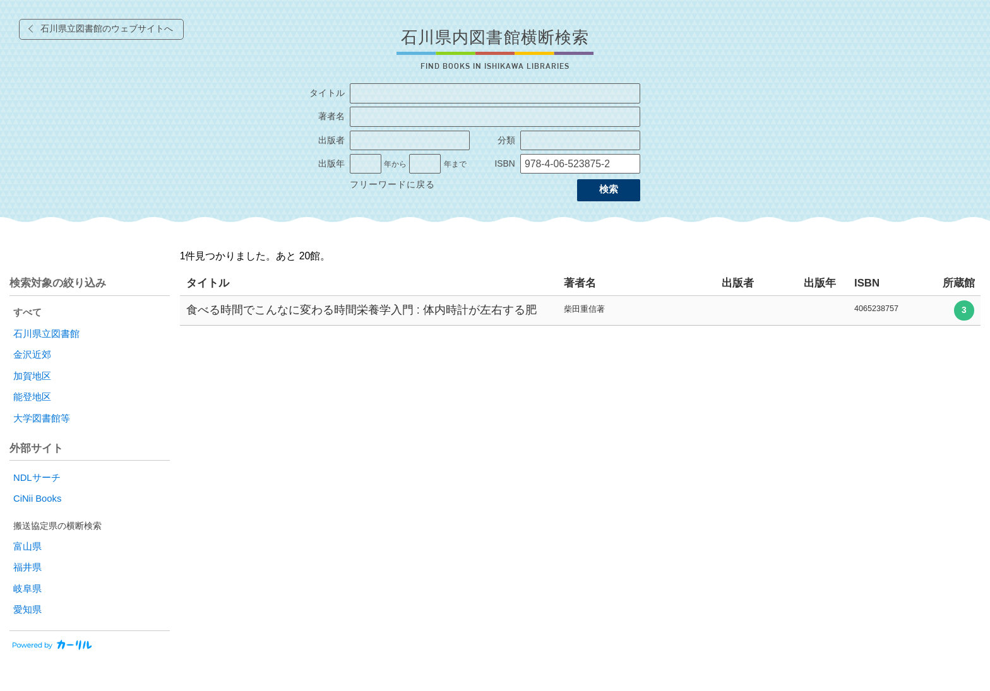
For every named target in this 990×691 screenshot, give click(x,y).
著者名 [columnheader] (580, 283)
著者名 (331, 116)
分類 (506, 140)
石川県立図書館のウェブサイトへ (106, 28)
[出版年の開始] (365, 164)
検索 (608, 189)
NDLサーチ (37, 478)
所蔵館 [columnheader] (959, 283)
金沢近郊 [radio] (32, 355)
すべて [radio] (27, 312)
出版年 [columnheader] (820, 283)
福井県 (27, 567)
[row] (580, 311)
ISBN (504, 163)
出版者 (331, 140)
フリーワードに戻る (392, 184)
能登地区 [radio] (32, 397)
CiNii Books (37, 498)
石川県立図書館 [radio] (46, 334)
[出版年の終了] (425, 164)
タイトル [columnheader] (207, 283)
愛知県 (27, 610)
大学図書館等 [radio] (41, 418)
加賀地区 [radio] (32, 376)
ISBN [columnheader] (867, 283)
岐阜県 (27, 589)
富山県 (27, 546)
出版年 (331, 163)
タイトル (327, 93)
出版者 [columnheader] (738, 283)
